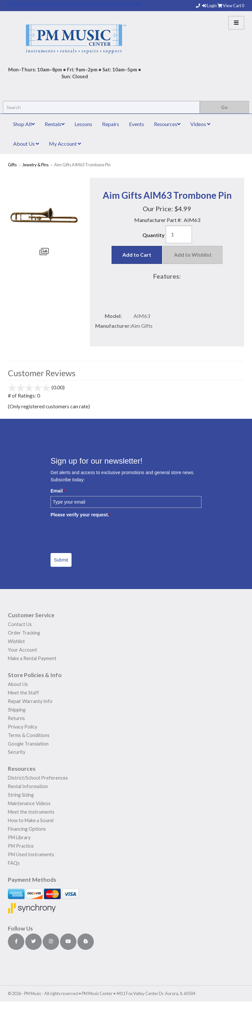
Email (58, 490)
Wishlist (16, 641)
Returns (16, 718)
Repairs (110, 124)
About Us (26, 143)
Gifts (12, 164)
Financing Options (27, 829)
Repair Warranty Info (30, 701)
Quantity (153, 235)
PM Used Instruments (31, 854)
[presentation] (100, 533)
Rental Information (28, 786)
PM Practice (21, 846)
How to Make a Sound (30, 820)
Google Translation (28, 744)
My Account (65, 143)
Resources (167, 124)
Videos (200, 124)
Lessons (83, 124)
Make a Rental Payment (32, 658)
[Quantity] (179, 234)
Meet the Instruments (31, 812)
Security (16, 752)
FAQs (14, 863)
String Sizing (21, 795)
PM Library (19, 837)
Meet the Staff (23, 692)
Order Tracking (24, 633)
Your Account (22, 650)
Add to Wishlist (193, 254)
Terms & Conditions (29, 735)
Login (210, 5)
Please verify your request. (81, 514)
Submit (61, 560)
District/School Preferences (38, 778)
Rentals (55, 124)
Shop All (24, 124)
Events (136, 124)
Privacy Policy (22, 727)
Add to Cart (136, 254)
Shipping (17, 709)
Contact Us (20, 624)
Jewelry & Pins (35, 164)
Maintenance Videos (29, 803)
